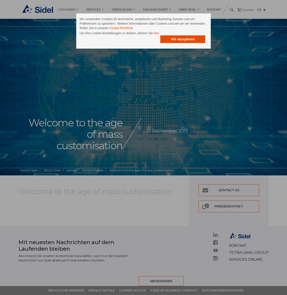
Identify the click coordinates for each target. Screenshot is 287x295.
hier (156, 33)
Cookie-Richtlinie (121, 28)
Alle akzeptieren (183, 39)
